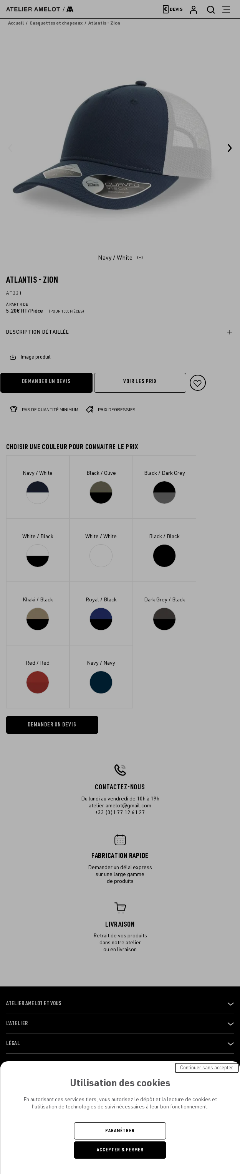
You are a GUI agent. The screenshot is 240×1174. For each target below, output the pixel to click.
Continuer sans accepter (206, 1068)
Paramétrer (120, 1131)
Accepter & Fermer (120, 1150)
